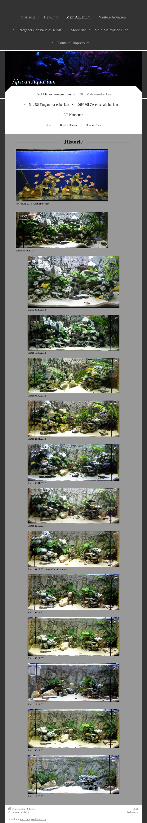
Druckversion (16, 808)
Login (136, 808)
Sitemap (31, 808)
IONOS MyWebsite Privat (33, 819)
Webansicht (133, 812)
